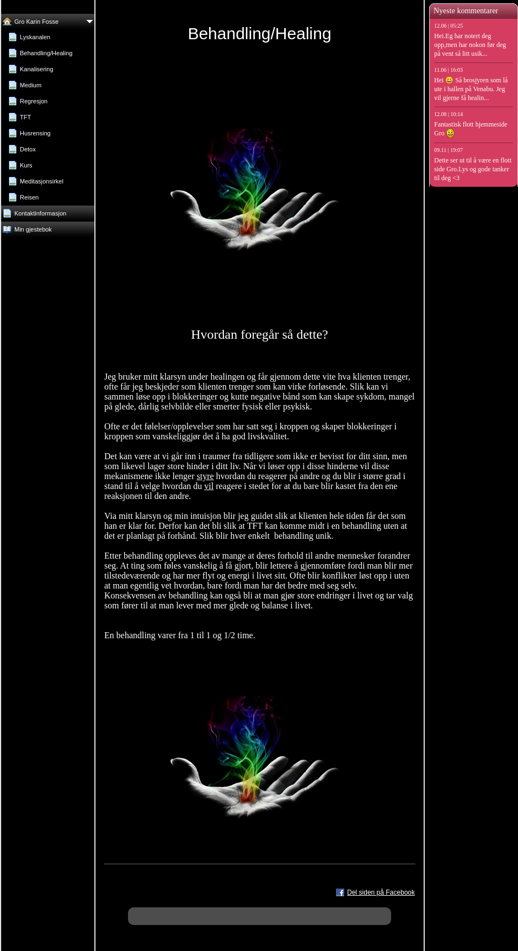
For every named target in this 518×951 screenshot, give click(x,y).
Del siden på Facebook (381, 892)
